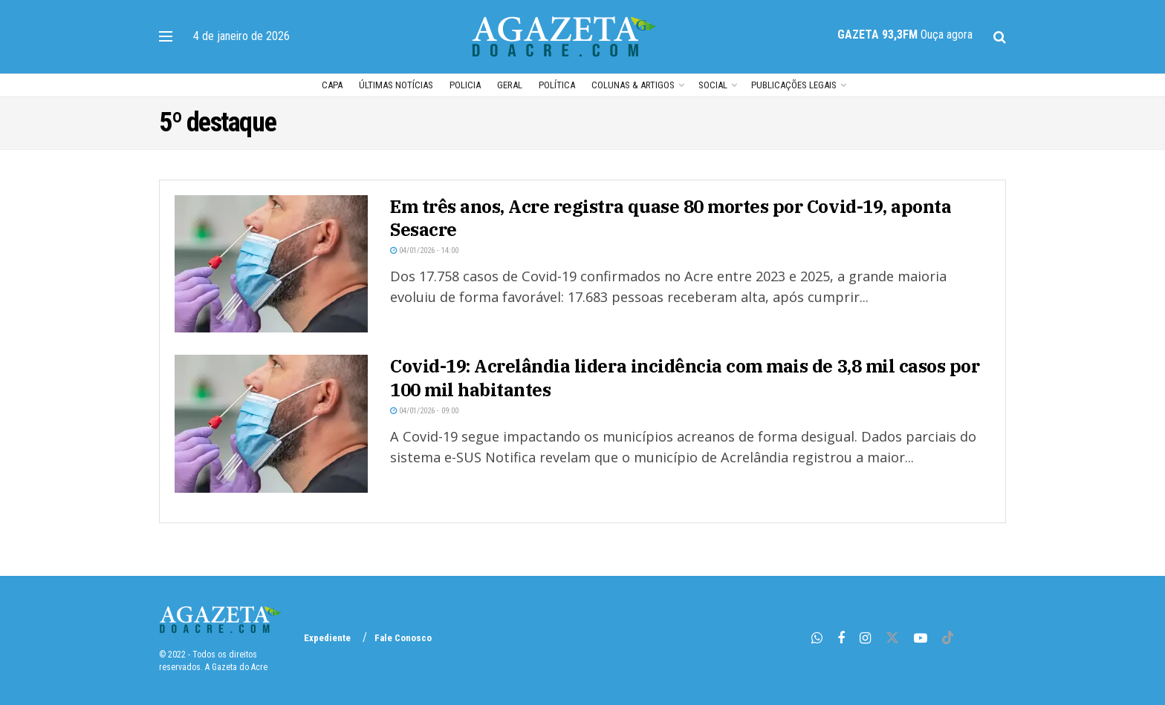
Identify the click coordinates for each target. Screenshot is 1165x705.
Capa (332, 85)
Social (712, 85)
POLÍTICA (557, 85)
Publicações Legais (794, 85)
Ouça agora (947, 34)
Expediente (327, 637)
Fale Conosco (403, 637)
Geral (509, 85)
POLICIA (465, 85)
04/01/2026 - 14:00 (424, 250)
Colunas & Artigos (633, 85)
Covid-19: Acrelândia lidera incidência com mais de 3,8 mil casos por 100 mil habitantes (684, 377)
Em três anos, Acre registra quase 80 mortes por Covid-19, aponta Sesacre (670, 217)
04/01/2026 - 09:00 (424, 411)
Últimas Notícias (396, 85)
